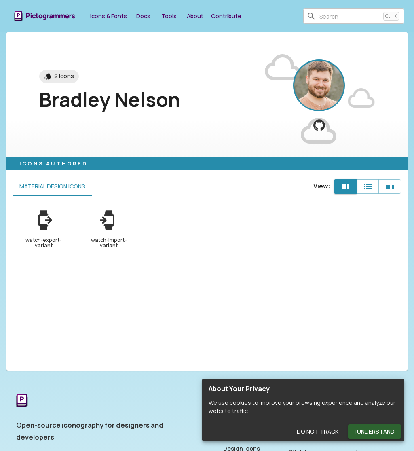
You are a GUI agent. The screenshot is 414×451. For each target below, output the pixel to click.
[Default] (345, 186)
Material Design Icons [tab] (52, 186)
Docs (143, 15)
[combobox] (349, 16)
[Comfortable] (367, 186)
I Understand (374, 431)
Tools (169, 15)
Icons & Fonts (108, 15)
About (195, 15)
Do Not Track (318, 431)
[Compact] (389, 186)
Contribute (226, 15)
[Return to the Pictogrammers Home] (22, 401)
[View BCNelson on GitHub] (319, 125)
